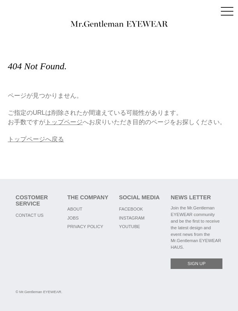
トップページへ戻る (36, 139)
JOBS (73, 218)
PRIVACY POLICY (85, 226)
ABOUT (75, 209)
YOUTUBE (129, 226)
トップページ (64, 122)
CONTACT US (30, 215)
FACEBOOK (131, 209)
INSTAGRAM (132, 218)
